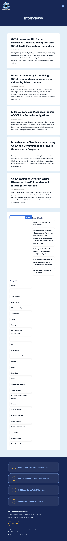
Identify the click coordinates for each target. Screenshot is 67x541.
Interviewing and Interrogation (16, 332)
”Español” (10, 531)
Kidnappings (15, 350)
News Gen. (14, 373)
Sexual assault (16, 421)
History (13, 325)
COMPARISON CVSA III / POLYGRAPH (41, 224)
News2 (13, 379)
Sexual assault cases (18, 427)
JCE (12, 344)
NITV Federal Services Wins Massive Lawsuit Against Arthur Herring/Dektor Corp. (43, 262)
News (13, 367)
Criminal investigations (18, 308)
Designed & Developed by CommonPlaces (19, 534)
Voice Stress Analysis (18, 444)
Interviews (21, 49)
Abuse (13, 285)
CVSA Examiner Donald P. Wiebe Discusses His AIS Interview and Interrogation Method (30, 182)
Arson (13, 291)
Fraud (13, 319)
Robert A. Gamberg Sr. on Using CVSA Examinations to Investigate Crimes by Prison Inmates (31, 79)
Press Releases (16, 390)
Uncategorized (16, 438)
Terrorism (14, 432)
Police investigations (18, 384)
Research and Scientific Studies (19, 397)
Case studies (15, 296)
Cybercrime (15, 313)
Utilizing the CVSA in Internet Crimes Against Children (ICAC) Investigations (43, 251)
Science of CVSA (16, 410)
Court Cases (15, 302)
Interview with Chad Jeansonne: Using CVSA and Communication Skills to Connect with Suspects (33, 146)
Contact (15, 523)
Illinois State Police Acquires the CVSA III (43, 272)
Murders (13, 362)
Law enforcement (17, 356)
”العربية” (16, 531)
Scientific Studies (17, 415)
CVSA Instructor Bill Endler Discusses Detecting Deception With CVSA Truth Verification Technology (32, 42)
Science (13, 404)
